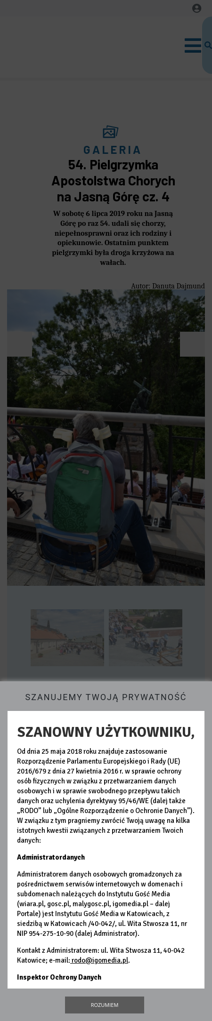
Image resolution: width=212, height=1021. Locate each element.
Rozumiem (105, 1004)
